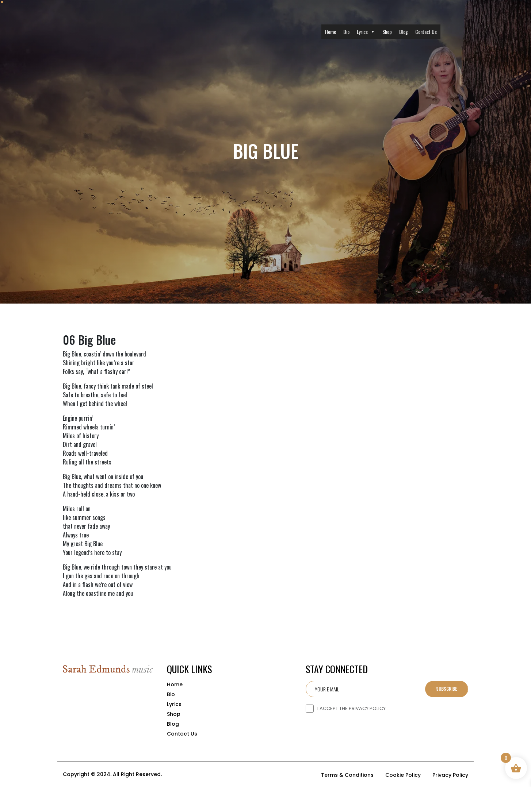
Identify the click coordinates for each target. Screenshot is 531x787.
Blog (403, 31)
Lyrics (366, 31)
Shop (387, 31)
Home (330, 31)
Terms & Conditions (347, 775)
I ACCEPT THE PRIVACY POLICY (351, 708)
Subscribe (446, 689)
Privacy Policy (450, 775)
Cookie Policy (403, 775)
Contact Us (426, 31)
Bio (346, 31)
